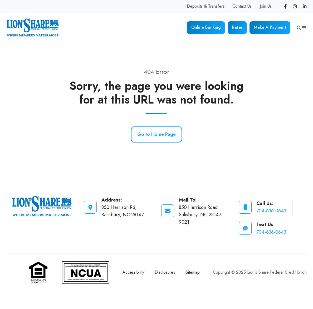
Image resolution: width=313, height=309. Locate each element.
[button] (298, 27)
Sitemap (193, 272)
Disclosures (165, 272)
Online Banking (206, 27)
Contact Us (242, 6)
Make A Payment (270, 27)
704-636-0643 (271, 210)
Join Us (266, 6)
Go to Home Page (156, 134)
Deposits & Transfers (205, 6)
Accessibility (133, 272)
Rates (237, 27)
